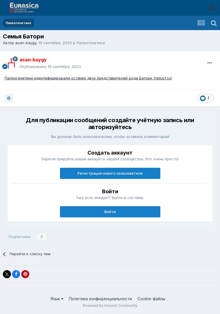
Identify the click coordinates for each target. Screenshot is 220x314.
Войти (110, 211)
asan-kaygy (25, 42)
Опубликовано (50, 66)
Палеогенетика (90, 42)
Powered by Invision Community (110, 305)
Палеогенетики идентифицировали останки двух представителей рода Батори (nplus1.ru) (88, 78)
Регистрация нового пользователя (110, 173)
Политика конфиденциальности (100, 298)
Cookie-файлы (151, 298)
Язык (56, 298)
